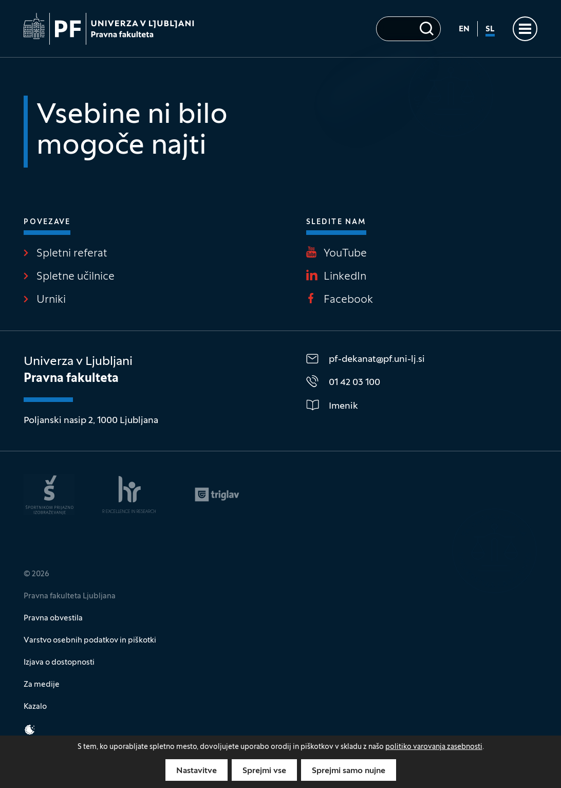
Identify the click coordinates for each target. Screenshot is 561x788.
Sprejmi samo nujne (348, 771)
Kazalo (35, 706)
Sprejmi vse (264, 771)
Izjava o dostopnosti (59, 662)
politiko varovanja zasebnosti (433, 747)
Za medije (42, 684)
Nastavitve (196, 771)
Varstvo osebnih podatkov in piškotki (90, 640)
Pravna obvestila (53, 618)
